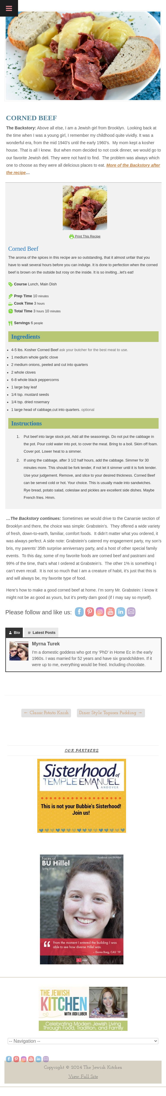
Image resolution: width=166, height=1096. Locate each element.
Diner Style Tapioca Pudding (111, 713)
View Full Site (83, 1076)
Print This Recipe (84, 236)
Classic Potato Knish (46, 713)
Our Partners (82, 750)
